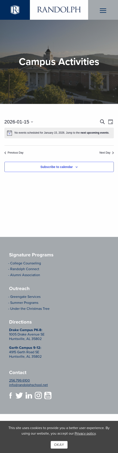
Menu (103, 10)
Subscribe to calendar (56, 167)
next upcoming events (95, 132)
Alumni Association (25, 275)
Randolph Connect (24, 269)
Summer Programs (24, 303)
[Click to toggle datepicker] (18, 121)
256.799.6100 (19, 380)
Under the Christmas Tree (30, 309)
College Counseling (25, 263)
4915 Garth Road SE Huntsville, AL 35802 (25, 352)
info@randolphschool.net (28, 385)
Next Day (106, 152)
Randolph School (59, 10)
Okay (59, 445)
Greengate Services (25, 297)
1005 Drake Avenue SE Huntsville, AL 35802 (26, 334)
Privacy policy (85, 433)
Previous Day (13, 152)
